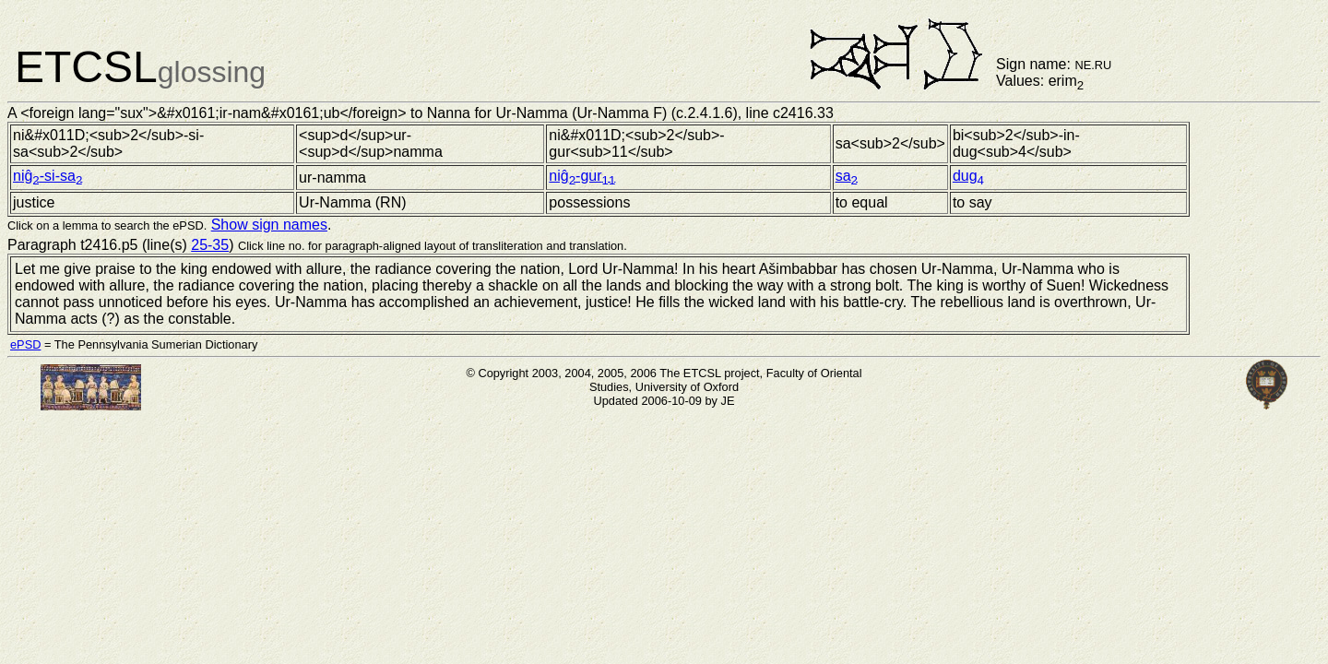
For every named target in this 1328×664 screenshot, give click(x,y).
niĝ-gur (582, 176)
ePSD (25, 344)
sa (847, 176)
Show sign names (269, 224)
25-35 (210, 245)
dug (968, 176)
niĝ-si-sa (47, 176)
